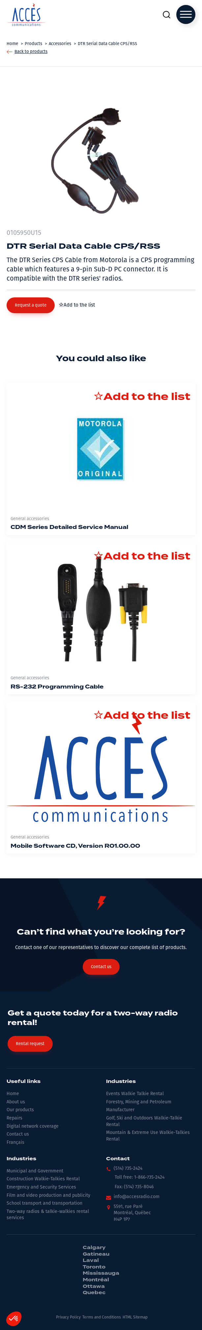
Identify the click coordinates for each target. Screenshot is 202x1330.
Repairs (14, 1118)
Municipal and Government (35, 1171)
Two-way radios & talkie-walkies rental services (48, 1215)
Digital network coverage (33, 1126)
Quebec (94, 1293)
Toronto (94, 1267)
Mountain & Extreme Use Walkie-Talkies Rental (148, 1136)
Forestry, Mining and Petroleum (138, 1102)
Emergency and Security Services (41, 1187)
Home (13, 1093)
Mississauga (101, 1273)
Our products (20, 1110)
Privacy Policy (68, 1317)
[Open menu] (185, 14)
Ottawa (94, 1286)
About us (16, 1102)
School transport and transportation (44, 1203)
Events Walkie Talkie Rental (135, 1093)
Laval (91, 1260)
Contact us (18, 1134)
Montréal (96, 1280)
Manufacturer (120, 1110)
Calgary (94, 1247)
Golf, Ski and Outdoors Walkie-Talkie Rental (144, 1121)
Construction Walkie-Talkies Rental (43, 1179)
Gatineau (96, 1254)
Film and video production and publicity (48, 1195)
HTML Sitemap (135, 1317)
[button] (31, 305)
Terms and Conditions (101, 1317)
